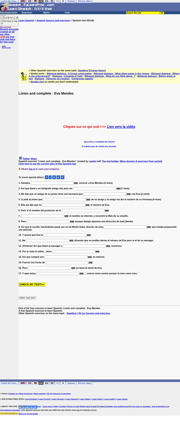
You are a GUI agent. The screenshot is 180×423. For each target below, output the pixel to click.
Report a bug (6, 47)
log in (32, 169)
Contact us (13, 394)
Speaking (83, 70)
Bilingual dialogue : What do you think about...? (110, 76)
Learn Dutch (97, 399)
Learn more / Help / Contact (54, 406)
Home (4, 46)
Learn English (31, 399)
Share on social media (28, 414)
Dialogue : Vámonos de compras (52, 78)
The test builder (110, 161)
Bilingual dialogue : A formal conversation (69, 73)
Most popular (40, 394)
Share (34, 159)
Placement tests (8, 12)
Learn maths (109, 399)
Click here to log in (9, 22)
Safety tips (85, 406)
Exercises (27, 12)
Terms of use (73, 406)
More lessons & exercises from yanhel (141, 161)
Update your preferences (117, 406)
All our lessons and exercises (94, 313)
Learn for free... (9, 383)
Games (71, 383)
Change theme (97, 70)
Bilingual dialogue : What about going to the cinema (121, 73)
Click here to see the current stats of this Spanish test (47, 164)
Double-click (37, 82)
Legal (93, 406)
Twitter (26, 159)
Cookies (101, 406)
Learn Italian (85, 399)
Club (67, 12)
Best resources (25, 394)
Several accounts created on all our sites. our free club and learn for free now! (9, 35)
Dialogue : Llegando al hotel (68, 76)
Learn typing (122, 399)
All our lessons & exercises (59, 394)
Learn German (58, 399)
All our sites (84, 383)
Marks (46, 12)
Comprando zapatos (82, 78)
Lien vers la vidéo (121, 127)
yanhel (92, 161)
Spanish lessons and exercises (53, 20)
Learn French (44, 399)
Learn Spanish (26, 20)
